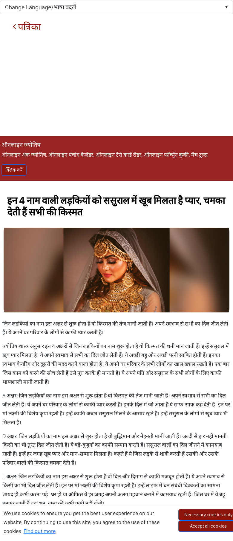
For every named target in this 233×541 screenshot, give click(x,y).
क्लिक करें (14, 170)
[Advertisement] (116, 84)
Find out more (40, 531)
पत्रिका (27, 27)
